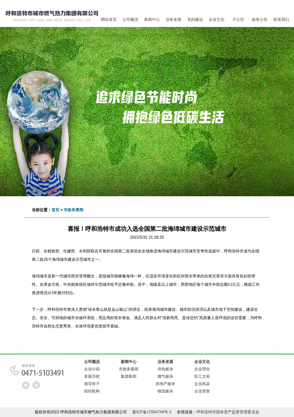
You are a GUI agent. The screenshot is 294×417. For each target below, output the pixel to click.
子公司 (238, 19)
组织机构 (92, 391)
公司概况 (130, 19)
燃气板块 (165, 376)
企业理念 (202, 369)
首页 (55, 210)
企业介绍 (92, 369)
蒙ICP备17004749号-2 (152, 412)
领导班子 (92, 384)
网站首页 (109, 19)
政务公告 (260, 19)
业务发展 (173, 19)
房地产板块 (165, 384)
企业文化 (216, 19)
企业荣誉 (202, 391)
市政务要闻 (73, 210)
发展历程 (92, 376)
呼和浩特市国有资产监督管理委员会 (227, 412)
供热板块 (165, 369)
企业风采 (202, 384)
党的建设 (195, 19)
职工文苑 (202, 376)
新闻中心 (152, 19)
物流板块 (165, 391)
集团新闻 (128, 376)
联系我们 (281, 19)
